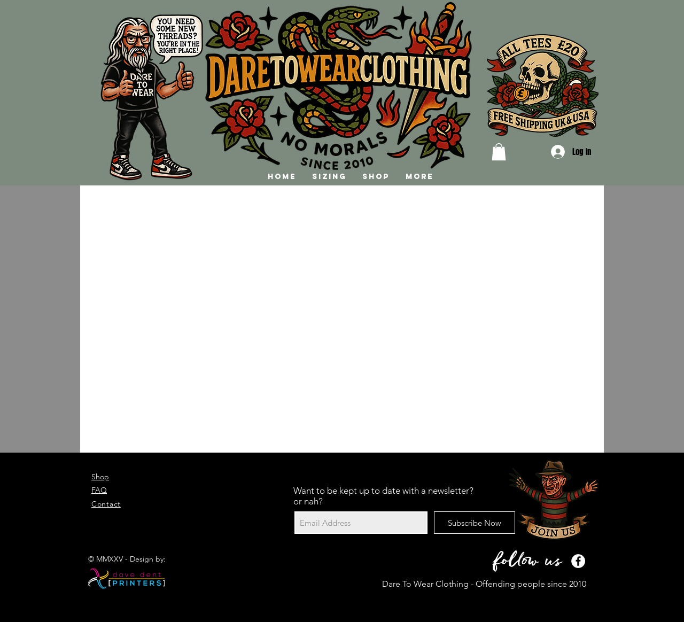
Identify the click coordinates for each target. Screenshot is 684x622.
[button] (499, 151)
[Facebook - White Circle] (578, 561)
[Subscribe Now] (474, 522)
